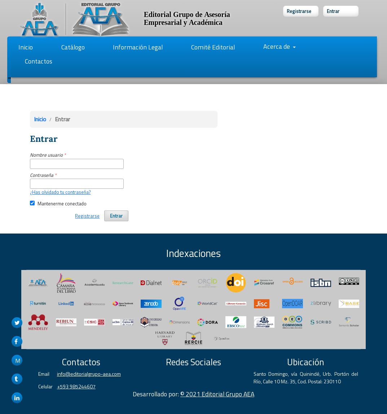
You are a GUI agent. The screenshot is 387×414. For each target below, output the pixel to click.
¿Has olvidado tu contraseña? (60, 192)
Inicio (25, 47)
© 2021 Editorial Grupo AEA (217, 394)
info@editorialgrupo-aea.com (89, 374)
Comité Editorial (213, 47)
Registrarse (299, 11)
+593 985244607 (76, 386)
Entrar (333, 11)
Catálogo (73, 47)
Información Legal (138, 47)
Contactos (38, 61)
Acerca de (277, 46)
